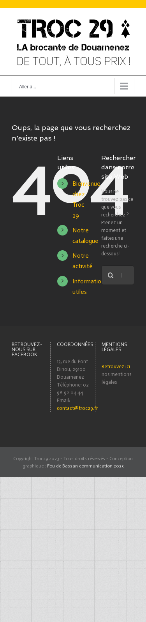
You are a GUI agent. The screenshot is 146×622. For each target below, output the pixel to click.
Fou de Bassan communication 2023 (85, 466)
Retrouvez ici (116, 366)
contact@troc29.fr (77, 408)
